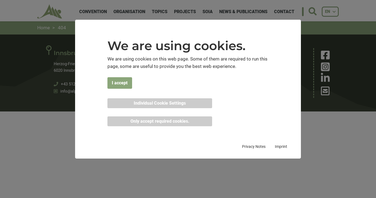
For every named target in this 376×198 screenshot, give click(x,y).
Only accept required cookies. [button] (159, 121)
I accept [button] (120, 82)
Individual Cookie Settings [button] (160, 103)
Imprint (281, 146)
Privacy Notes (254, 146)
